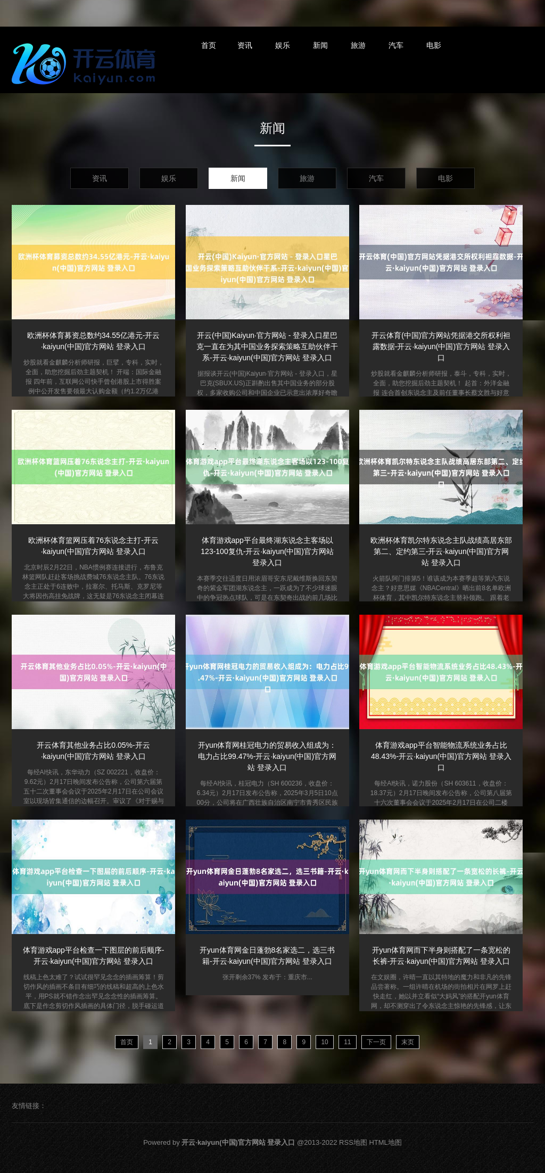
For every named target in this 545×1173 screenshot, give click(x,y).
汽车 (396, 45)
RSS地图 (353, 1142)
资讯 (244, 45)
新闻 (320, 45)
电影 (433, 45)
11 (347, 1042)
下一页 (376, 1042)
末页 (407, 1042)
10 (324, 1042)
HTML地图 (385, 1142)
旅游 (358, 45)
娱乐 (282, 45)
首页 (208, 45)
